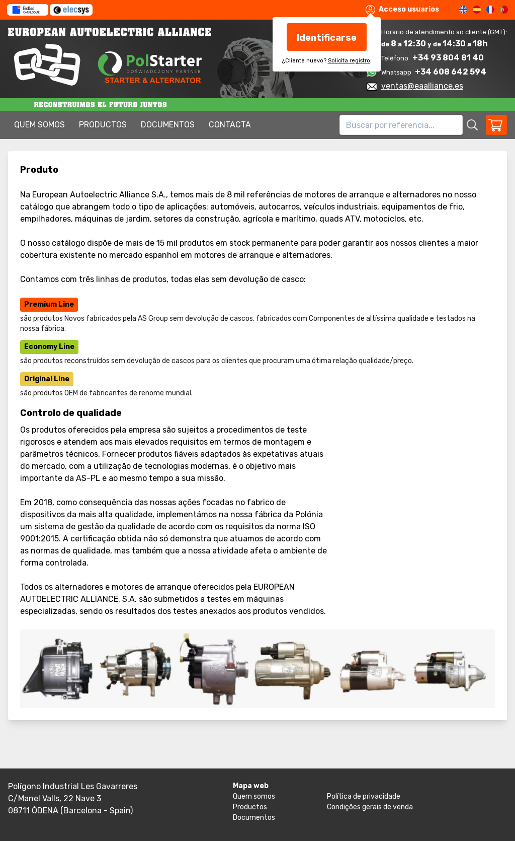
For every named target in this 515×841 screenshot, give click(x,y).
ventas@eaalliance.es (422, 86)
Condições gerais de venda (370, 807)
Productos (103, 124)
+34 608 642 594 (450, 72)
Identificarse (327, 37)
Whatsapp (397, 72)
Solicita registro (349, 60)
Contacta (230, 124)
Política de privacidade (363, 796)
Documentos (168, 124)
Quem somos (39, 124)
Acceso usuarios (402, 10)
